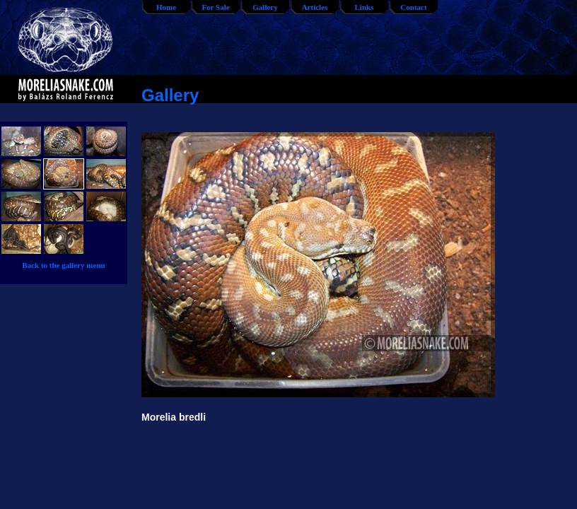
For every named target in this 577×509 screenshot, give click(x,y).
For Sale (215, 7)
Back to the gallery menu (63, 265)
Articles (315, 7)
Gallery (264, 7)
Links (364, 7)
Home (166, 7)
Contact (413, 7)
